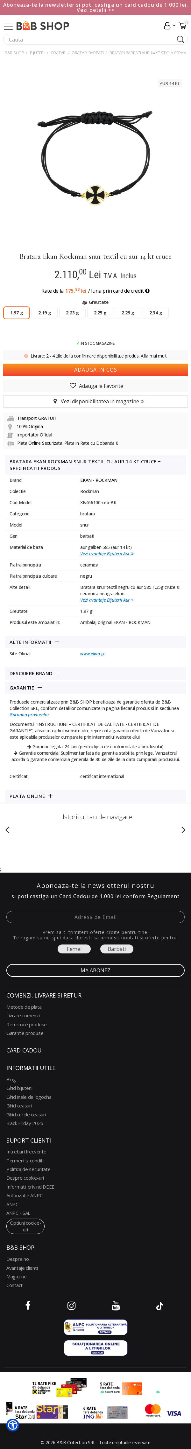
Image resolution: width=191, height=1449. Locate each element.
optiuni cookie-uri (25, 1225)
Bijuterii (37, 53)
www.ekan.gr (92, 654)
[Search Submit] (179, 39)
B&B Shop (14, 53)
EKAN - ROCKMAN (98, 480)
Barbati (117, 948)
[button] (13, 1425)
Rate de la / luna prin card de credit (95, 291)
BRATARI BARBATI (88, 53)
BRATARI (59, 53)
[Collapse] (8, 26)
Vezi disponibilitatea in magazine (95, 401)
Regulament (163, 896)
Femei (74, 948)
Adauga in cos (95, 369)
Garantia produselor (29, 715)
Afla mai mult (154, 356)
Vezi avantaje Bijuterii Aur (106, 554)
